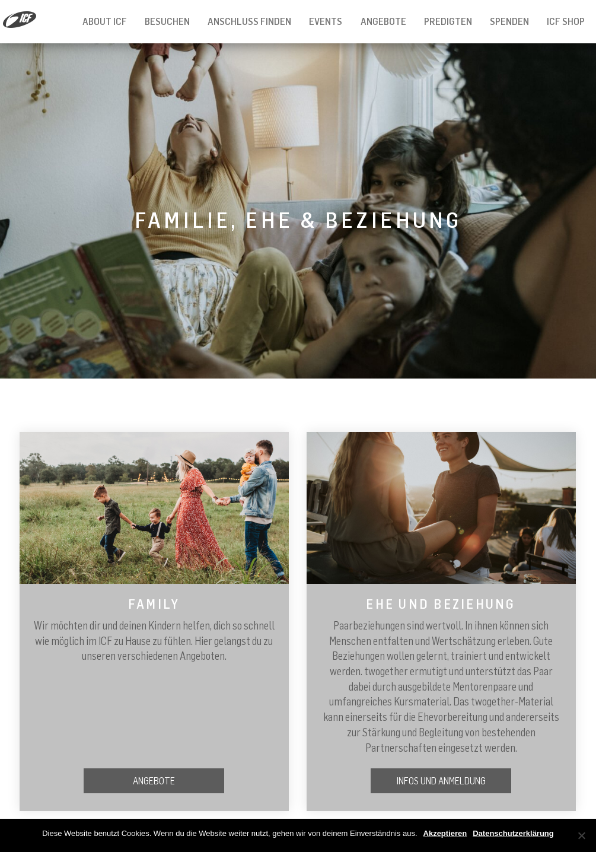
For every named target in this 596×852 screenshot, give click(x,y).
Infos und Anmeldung (441, 781)
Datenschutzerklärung (513, 833)
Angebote (383, 21)
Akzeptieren (445, 833)
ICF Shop (566, 21)
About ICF (104, 21)
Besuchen (167, 21)
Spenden (509, 21)
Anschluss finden (249, 21)
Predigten (448, 21)
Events (325, 21)
